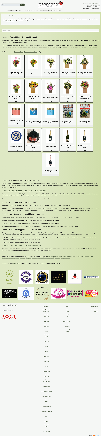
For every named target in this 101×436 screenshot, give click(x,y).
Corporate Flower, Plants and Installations (25, 52)
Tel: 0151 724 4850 (96, 2)
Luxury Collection (46, 379)
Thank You (86, 256)
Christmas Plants (46, 404)
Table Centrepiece (46, 394)
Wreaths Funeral (46, 324)
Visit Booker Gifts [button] (86, 8)
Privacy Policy (95, 311)
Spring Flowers (46, 414)
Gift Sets (46, 401)
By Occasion (46, 429)
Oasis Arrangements (68, 256)
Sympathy (28, 258)
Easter (17, 258)
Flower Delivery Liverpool (12, 191)
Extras (46, 416)
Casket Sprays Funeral (46, 309)
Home (67, 306)
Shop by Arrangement (46, 431)
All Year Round (46, 361)
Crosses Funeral (46, 306)
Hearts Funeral (46, 321)
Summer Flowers (46, 354)
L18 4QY (98, 6)
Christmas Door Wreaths (46, 406)
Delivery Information (94, 309)
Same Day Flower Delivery (34, 191)
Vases (60, 256)
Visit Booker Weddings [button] (95, 8)
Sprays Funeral (46, 326)
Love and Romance (43, 258)
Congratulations (65, 258)
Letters (46, 331)
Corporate (67, 324)
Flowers (67, 309)
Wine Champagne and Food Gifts (46, 391)
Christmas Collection (46, 339)
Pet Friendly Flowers (46, 381)
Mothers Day (79, 256)
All (46, 419)
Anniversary (11, 258)
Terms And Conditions (94, 306)
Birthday (46, 336)
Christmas (57, 258)
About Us (67, 331)
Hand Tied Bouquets (46, 384)
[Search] (10, 5)
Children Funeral (46, 311)
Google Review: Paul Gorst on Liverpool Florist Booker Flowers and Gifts (21, 245)
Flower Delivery (67, 329)
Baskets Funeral (46, 314)
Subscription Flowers (46, 371)
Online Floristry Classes (46, 396)
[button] (8, 10)
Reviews (67, 319)
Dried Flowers (46, 376)
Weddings (67, 314)
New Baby (34, 258)
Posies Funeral (46, 316)
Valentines (22, 258)
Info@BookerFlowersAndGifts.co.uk (91, 3)
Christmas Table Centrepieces (46, 411)
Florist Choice (10, 20)
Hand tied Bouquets (52, 256)
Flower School (67, 326)
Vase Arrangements (46, 386)
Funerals (46, 426)
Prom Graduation (46, 364)
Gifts (67, 316)
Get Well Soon (46, 341)
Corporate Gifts (46, 374)
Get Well (51, 258)
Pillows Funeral (46, 319)
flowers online (16, 263)
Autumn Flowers (46, 356)
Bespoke (46, 329)
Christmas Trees (46, 409)
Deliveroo (46, 399)
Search (22, 4)
